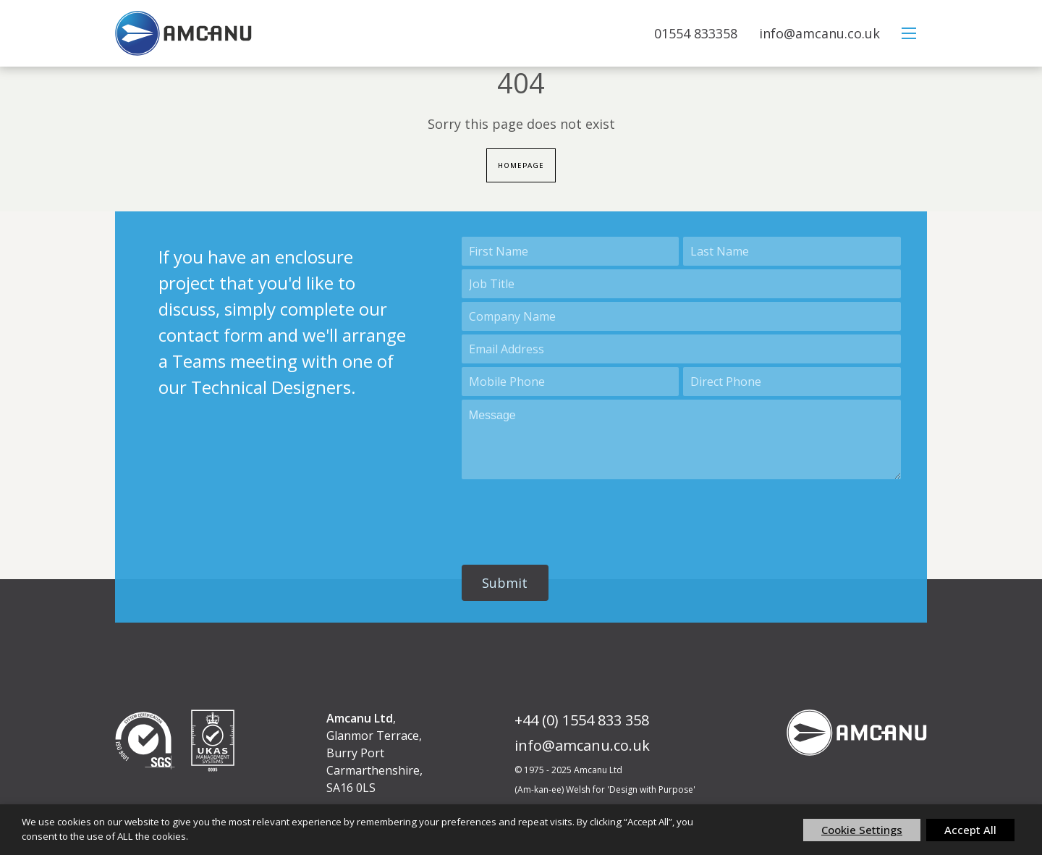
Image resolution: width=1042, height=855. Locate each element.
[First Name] (570, 251)
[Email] (681, 349)
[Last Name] (792, 251)
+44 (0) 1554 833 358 (581, 720)
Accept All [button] (970, 829)
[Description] (681, 440)
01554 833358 (695, 33)
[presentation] (572, 516)
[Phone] (792, 382)
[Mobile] (570, 382)
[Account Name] (681, 317)
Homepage (521, 166)
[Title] (681, 284)
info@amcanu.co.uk (819, 33)
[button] (505, 583)
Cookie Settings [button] (861, 829)
